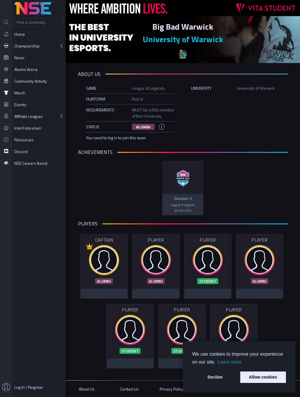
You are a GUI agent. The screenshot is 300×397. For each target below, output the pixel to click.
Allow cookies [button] (263, 377)
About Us (87, 389)
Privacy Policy (171, 389)
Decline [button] (215, 377)
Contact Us (129, 389)
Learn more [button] (230, 361)
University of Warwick (183, 39)
